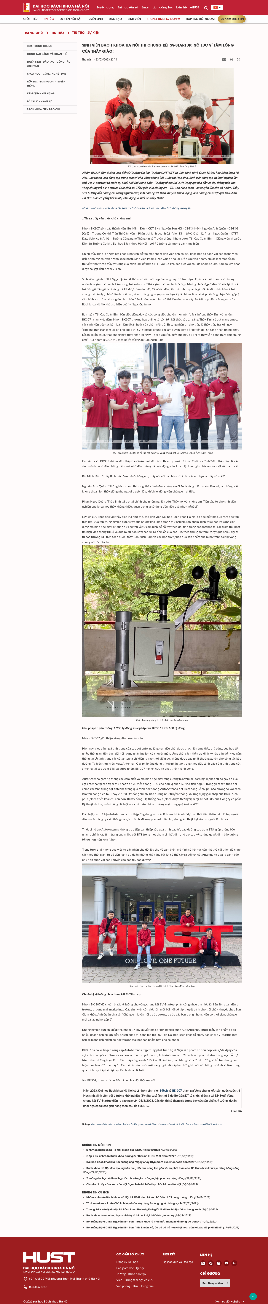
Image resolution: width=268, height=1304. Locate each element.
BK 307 (177, 1090)
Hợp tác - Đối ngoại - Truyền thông (46, 83)
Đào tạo (115, 18)
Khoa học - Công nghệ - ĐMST (47, 74)
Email (145, 7)
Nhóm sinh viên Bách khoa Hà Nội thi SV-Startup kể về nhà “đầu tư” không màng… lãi (139, 1197)
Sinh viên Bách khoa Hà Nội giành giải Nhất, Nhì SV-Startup (123, 1150)
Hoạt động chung (39, 46)
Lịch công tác (163, 7)
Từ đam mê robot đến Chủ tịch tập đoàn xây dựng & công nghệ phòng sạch (134, 1203)
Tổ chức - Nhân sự (39, 101)
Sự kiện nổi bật (71, 18)
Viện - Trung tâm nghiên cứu (134, 1279)
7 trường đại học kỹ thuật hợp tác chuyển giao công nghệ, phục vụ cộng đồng (135, 1178)
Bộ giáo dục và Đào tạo (178, 1261)
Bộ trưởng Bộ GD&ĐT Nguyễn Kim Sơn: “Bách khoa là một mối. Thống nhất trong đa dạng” (143, 1222)
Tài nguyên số (128, 7)
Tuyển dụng (105, 7)
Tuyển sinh (95, 18)
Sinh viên (134, 18)
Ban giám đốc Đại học (130, 1268)
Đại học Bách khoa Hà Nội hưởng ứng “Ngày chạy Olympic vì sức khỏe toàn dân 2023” (141, 1162)
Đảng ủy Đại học (127, 1261)
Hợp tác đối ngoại (200, 18)
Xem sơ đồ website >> (230, 1301)
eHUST (194, 7)
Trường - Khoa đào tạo (131, 1274)
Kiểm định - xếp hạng (41, 93)
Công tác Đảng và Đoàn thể (47, 54)
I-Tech (164, 1090)
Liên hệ (181, 7)
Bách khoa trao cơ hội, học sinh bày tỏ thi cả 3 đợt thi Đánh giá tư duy (130, 1215)
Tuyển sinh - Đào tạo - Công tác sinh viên (49, 64)
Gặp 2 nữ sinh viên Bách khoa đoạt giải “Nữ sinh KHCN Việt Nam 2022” (131, 1156)
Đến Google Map (215, 1283)
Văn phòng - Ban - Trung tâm (135, 1286)
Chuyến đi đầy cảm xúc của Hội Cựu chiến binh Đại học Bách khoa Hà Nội (133, 1184)
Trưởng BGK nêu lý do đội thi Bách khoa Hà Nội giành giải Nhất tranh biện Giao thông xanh (143, 1210)
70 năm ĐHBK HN (232, 18)
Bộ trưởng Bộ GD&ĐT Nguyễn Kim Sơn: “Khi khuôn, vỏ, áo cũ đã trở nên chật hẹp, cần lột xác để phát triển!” (154, 1228)
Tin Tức (49, 18)
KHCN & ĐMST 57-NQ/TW (163, 18)
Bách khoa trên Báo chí (43, 109)
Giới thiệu (30, 18)
